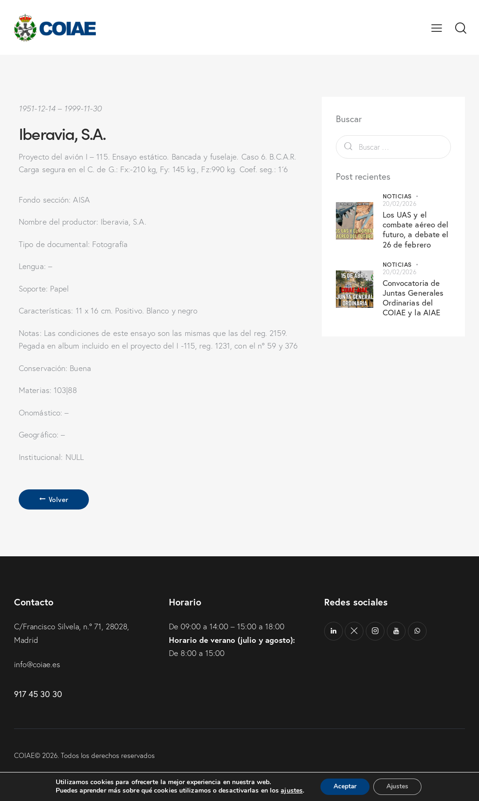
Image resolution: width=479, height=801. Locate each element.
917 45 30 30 (38, 693)
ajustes (289, 790)
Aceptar (344, 786)
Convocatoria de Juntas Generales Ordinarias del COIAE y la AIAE (413, 297)
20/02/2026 (399, 203)
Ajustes (398, 786)
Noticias (397, 195)
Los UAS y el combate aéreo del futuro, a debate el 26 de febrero (416, 229)
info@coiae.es (37, 664)
